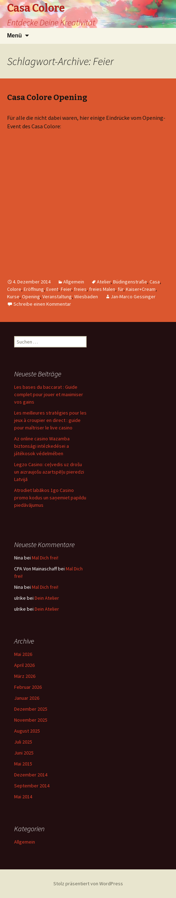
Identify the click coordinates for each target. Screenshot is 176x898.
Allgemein (73, 281)
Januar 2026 (26, 698)
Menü (14, 36)
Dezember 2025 (30, 709)
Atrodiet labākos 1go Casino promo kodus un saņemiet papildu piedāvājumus (50, 497)
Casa (154, 281)
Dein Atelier (47, 598)
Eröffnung (34, 289)
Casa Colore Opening (47, 97)
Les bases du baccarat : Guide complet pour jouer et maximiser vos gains (48, 394)
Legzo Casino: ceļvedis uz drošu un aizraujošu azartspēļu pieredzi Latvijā (49, 471)
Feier (66, 289)
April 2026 (24, 665)
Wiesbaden (86, 296)
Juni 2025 (24, 753)
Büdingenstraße (130, 281)
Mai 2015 (23, 764)
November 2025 (30, 720)
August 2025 (27, 731)
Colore (14, 289)
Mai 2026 (23, 654)
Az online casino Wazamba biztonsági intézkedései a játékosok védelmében (42, 446)
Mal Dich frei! (45, 557)
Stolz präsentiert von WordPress (88, 883)
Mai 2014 (23, 796)
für (120, 289)
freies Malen (102, 289)
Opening (31, 296)
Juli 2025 (23, 742)
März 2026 (24, 676)
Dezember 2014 (30, 774)
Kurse (13, 296)
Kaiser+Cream (141, 289)
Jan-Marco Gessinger (133, 296)
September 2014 (31, 785)
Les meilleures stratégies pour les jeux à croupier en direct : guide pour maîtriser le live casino (50, 420)
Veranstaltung (57, 296)
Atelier (104, 281)
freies (80, 289)
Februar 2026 (28, 687)
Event (52, 289)
